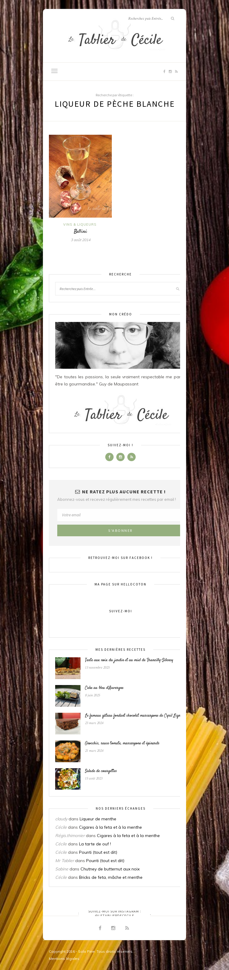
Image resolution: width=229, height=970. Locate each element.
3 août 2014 (80, 240)
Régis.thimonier (70, 835)
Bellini (80, 231)
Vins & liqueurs (79, 224)
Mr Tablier (64, 860)
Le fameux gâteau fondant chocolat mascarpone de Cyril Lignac (134, 716)
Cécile (61, 827)
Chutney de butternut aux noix (110, 869)
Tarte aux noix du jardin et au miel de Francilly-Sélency (129, 660)
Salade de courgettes (101, 771)
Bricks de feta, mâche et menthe (111, 877)
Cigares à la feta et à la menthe (110, 827)
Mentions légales (64, 958)
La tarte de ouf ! (95, 844)
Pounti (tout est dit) (98, 852)
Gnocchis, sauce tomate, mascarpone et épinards (122, 743)
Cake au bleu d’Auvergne (104, 688)
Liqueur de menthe (98, 819)
